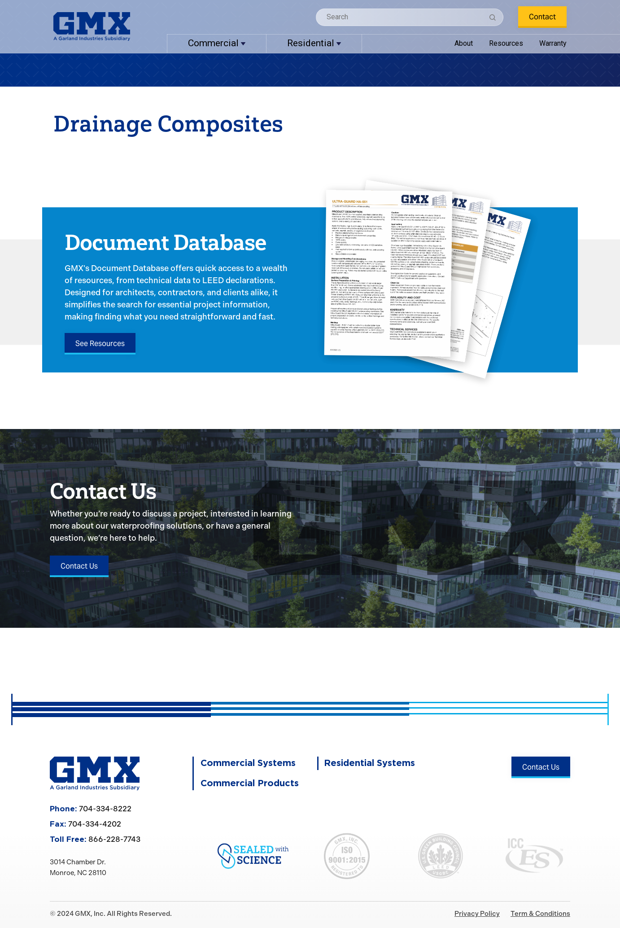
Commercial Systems (248, 763)
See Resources (100, 343)
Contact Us (79, 566)
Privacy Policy (477, 914)
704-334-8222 (105, 808)
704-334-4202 (94, 823)
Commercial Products (250, 783)
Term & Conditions (540, 914)
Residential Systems (369, 763)
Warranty (553, 43)
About (463, 43)
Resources (506, 43)
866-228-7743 (114, 839)
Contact (542, 17)
